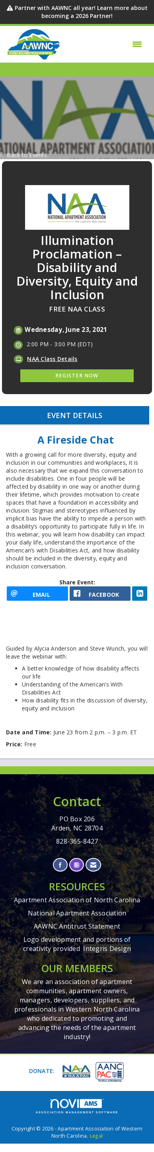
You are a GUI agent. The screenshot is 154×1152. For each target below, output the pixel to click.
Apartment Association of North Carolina (77, 900)
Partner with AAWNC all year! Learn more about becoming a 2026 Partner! (81, 12)
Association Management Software (77, 1106)
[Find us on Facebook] (60, 865)
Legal (96, 1135)
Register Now (76, 375)
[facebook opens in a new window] (100, 593)
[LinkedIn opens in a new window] (139, 593)
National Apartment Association (77, 913)
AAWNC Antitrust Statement (77, 926)
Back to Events (23, 155)
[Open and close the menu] (103, 44)
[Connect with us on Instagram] (76, 865)
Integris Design (107, 948)
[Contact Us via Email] (93, 865)
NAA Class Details (52, 359)
